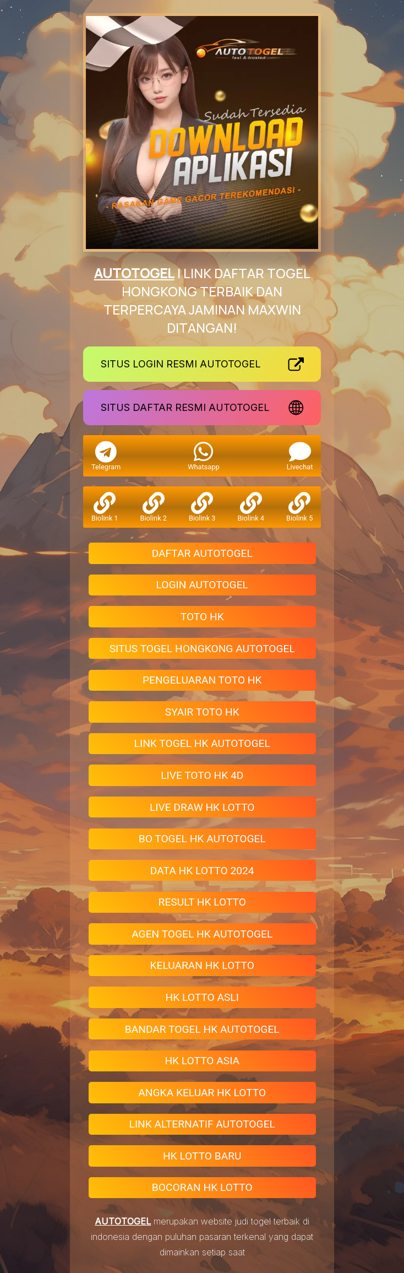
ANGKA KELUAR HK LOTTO (202, 1092)
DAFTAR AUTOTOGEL (202, 553)
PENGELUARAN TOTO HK (202, 680)
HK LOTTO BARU (202, 1156)
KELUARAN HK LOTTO (202, 965)
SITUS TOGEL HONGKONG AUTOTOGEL (202, 648)
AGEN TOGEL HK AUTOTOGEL (202, 934)
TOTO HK (202, 616)
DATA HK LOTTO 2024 (202, 870)
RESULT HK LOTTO (202, 902)
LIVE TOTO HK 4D (202, 775)
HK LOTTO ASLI (202, 997)
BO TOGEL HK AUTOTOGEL (202, 838)
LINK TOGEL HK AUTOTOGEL (202, 743)
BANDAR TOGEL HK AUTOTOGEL (202, 1029)
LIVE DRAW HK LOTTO (202, 807)
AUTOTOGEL (134, 273)
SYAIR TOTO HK (202, 712)
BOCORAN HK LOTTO (202, 1187)
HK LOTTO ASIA (202, 1060)
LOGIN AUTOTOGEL (202, 584)
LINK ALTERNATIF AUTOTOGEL (202, 1124)
